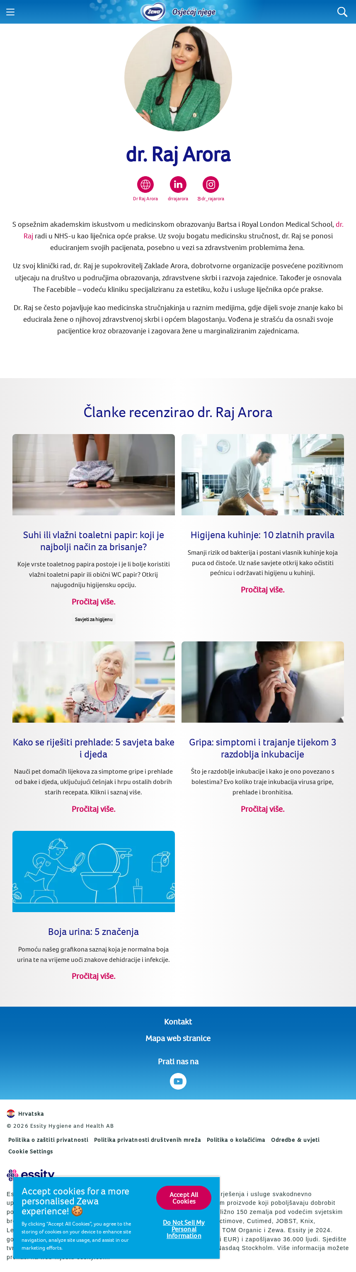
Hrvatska (25, 1113)
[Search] (342, 11)
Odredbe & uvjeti (295, 1139)
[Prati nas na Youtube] (178, 1081)
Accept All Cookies (184, 1197)
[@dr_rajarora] (210, 189)
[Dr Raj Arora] (145, 189)
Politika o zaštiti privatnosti (48, 1139)
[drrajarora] (178, 189)
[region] (116, 1217)
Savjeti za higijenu (93, 619)
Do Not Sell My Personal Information (184, 1229)
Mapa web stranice (178, 1038)
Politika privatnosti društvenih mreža (147, 1139)
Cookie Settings (30, 1151)
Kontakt (178, 1021)
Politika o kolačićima (236, 1139)
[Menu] (10, 12)
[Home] (153, 12)
